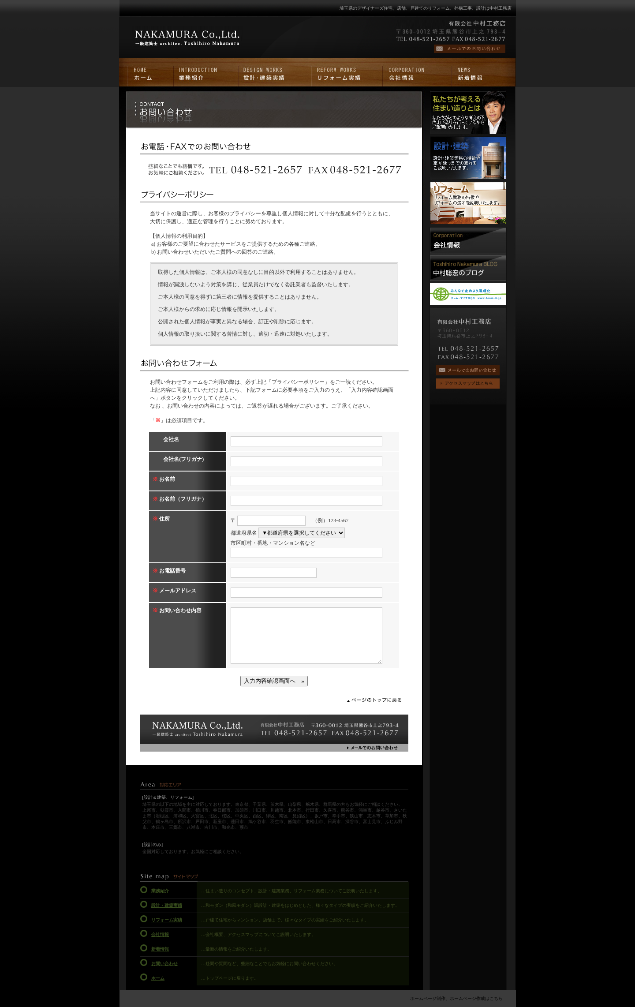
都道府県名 (244, 533)
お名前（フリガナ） (180, 499)
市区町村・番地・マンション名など (273, 543)
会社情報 (160, 934)
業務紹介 (160, 890)
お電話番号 (169, 571)
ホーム (157, 978)
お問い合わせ (164, 963)
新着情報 (160, 949)
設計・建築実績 (166, 905)
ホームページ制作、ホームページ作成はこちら (456, 998)
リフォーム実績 (166, 919)
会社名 (166, 439)
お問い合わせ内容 (177, 610)
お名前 (164, 479)
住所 (161, 519)
